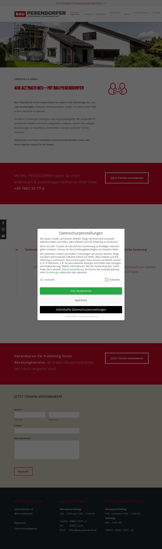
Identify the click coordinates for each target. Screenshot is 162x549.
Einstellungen (52, 272)
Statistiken (112, 279)
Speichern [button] (81, 300)
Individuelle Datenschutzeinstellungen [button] (81, 309)
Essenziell (47, 279)
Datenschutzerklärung (72, 269)
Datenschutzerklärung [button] (88, 316)
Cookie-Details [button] (71, 316)
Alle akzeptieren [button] (81, 291)
